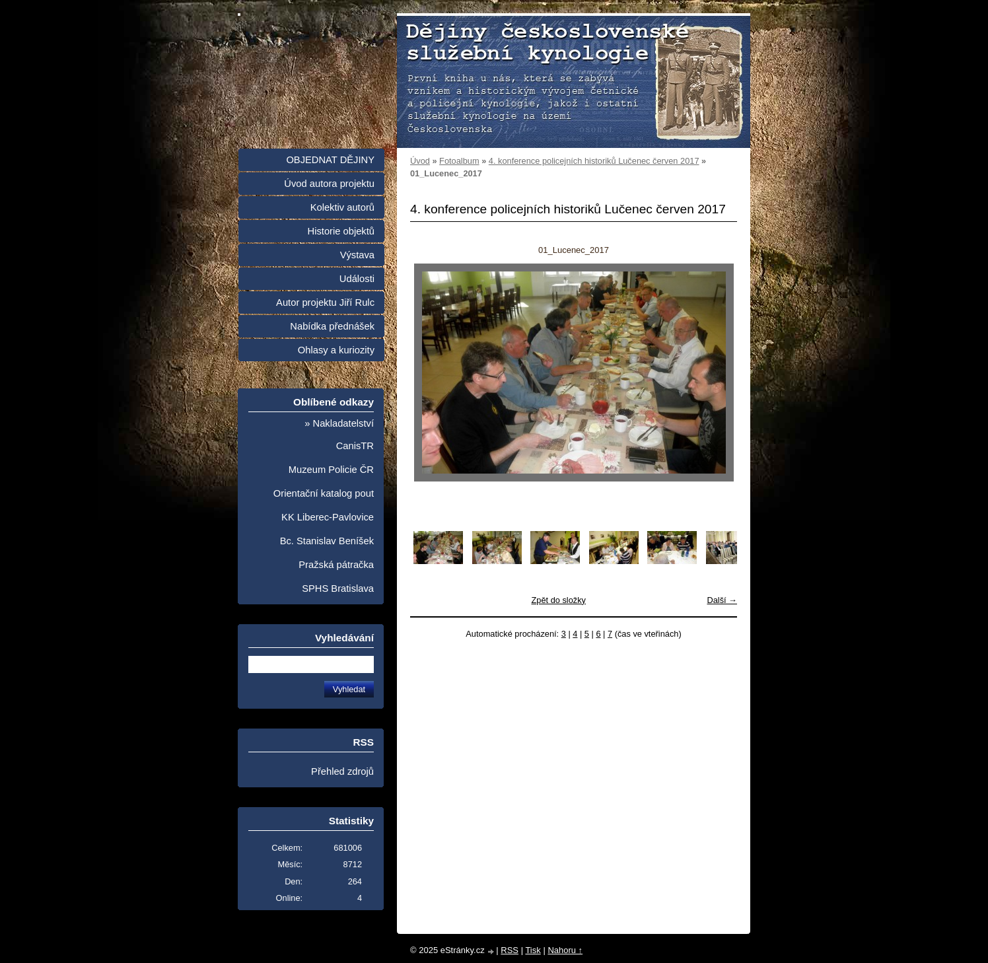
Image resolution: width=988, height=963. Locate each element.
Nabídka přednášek (332, 326)
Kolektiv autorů (342, 207)
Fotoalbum (459, 161)
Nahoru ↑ (564, 950)
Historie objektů (341, 231)
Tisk (532, 950)
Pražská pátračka (336, 564)
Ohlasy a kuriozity (336, 350)
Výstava (357, 255)
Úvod (420, 161)
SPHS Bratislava (338, 588)
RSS (509, 950)
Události (356, 278)
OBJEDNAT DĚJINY (330, 160)
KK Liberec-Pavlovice (327, 517)
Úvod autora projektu (329, 183)
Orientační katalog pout (323, 493)
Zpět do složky (558, 600)
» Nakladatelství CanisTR (339, 434)
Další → (722, 600)
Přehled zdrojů (342, 771)
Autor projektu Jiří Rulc (325, 302)
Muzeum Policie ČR (331, 469)
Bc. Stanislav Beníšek (327, 541)
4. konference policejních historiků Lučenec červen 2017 (594, 161)
